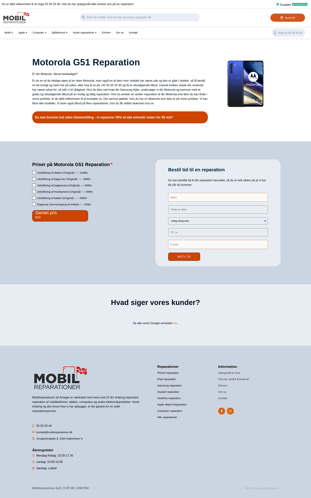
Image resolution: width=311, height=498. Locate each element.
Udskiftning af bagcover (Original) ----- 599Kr (64, 179)
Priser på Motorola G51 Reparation (71, 164)
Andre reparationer (84, 32)
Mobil (9, 32)
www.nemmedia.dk (266, 488)
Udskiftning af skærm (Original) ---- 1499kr (62, 172)
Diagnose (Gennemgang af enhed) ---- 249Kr (64, 204)
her (175, 323)
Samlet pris (46, 212)
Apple (22, 32)
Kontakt (133, 32)
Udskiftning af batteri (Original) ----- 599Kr (62, 198)
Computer (39, 32)
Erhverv (106, 32)
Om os (119, 32)
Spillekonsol (60, 32)
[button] (184, 257)
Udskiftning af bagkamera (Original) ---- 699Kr (64, 185)
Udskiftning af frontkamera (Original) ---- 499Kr (65, 191)
